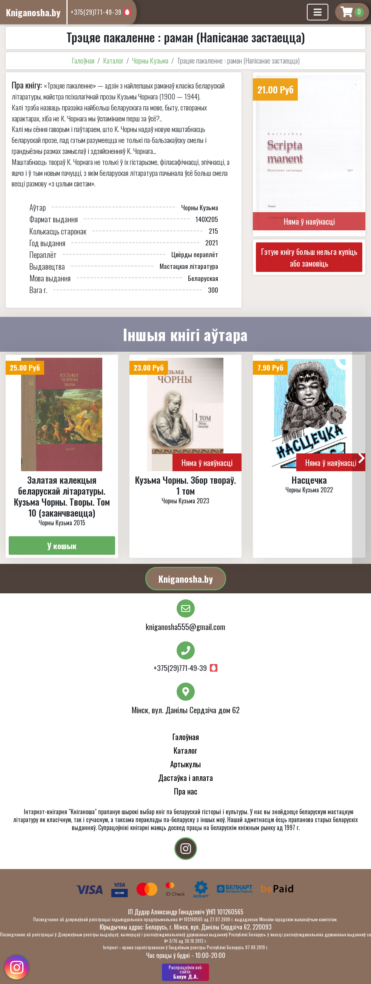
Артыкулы (185, 764)
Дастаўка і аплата (185, 777)
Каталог (113, 60)
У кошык (62, 545)
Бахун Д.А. (185, 972)
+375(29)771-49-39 (96, 12)
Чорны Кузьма (150, 60)
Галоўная (83, 60)
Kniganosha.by (186, 578)
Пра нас (185, 791)
